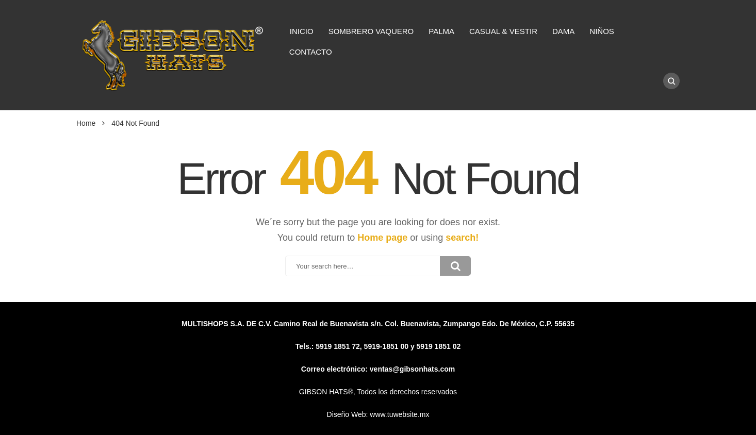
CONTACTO (310, 51)
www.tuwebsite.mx (399, 414)
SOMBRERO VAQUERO (371, 31)
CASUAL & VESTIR (503, 31)
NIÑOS (601, 31)
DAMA (563, 31)
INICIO (302, 31)
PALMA (441, 31)
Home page (382, 237)
